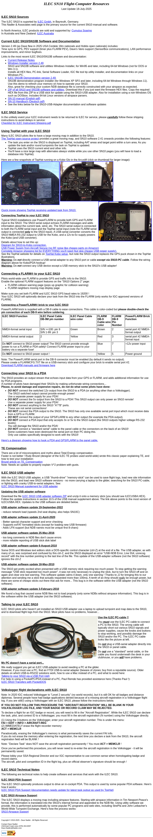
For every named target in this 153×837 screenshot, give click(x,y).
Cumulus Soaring (82, 30)
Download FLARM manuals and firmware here (28, 365)
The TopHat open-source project (20, 138)
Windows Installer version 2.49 (26, 63)
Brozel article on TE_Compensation (22, 461)
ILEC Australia (45, 33)
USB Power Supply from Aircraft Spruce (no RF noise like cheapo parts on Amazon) (50, 248)
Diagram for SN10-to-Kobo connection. (24, 245)
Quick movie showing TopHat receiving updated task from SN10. (38, 210)
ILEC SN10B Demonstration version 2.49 (32, 77)
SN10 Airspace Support (15, 811)
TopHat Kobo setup (57, 254)
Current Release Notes (21, 60)
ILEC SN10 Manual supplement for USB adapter (29, 486)
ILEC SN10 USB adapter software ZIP (44, 496)
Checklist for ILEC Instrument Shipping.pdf (26, 123)
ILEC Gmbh (44, 21)
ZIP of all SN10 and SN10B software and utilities (36, 89)
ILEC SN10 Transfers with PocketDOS (23, 682)
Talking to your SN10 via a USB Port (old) (25, 676)
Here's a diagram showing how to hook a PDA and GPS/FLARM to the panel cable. (49, 440)
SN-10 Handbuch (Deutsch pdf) (26, 101)
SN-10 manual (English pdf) (24, 98)
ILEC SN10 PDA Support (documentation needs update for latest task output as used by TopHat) (57, 790)
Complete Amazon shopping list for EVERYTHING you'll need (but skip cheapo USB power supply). (59, 251)
